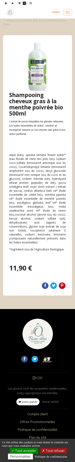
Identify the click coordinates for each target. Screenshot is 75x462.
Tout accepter (24, 450)
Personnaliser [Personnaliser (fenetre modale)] (20, 456)
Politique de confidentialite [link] (51, 456)
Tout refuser (53, 450)
